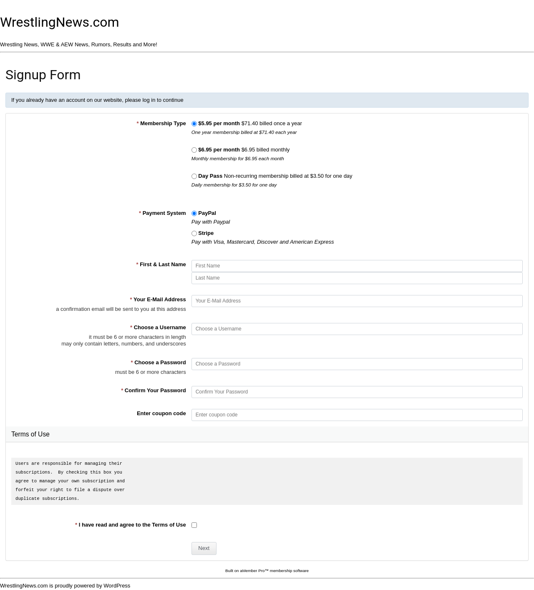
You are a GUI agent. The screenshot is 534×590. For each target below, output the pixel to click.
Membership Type (161, 123)
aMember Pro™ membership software (274, 570)
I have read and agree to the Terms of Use (130, 525)
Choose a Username (158, 327)
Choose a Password (158, 362)
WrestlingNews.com (59, 22)
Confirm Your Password (153, 390)
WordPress (116, 585)
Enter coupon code (161, 413)
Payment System (162, 213)
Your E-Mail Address (158, 299)
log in (148, 100)
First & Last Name (161, 264)
